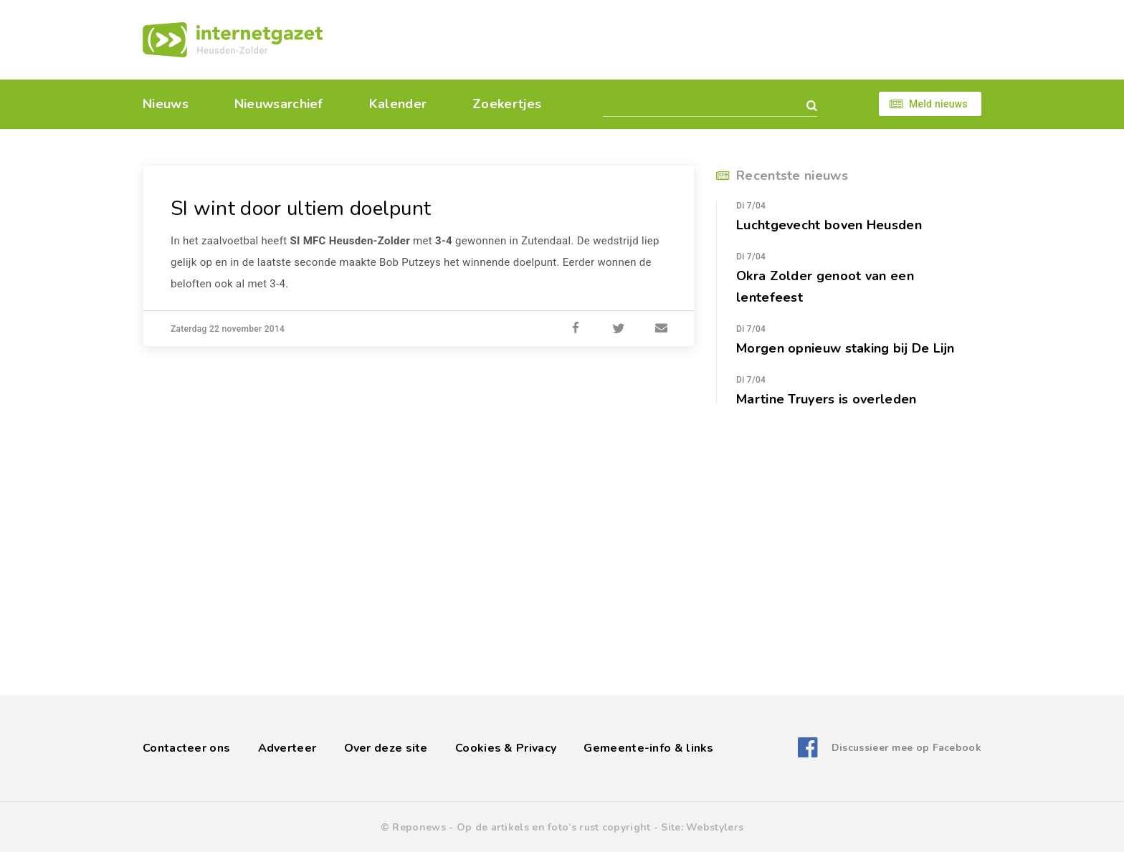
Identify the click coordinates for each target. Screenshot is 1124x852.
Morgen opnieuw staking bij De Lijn (845, 348)
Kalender (398, 104)
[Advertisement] (660, 39)
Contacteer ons (186, 748)
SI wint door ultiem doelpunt (301, 208)
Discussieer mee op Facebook (906, 748)
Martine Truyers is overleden (826, 399)
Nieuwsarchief (278, 104)
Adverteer (287, 748)
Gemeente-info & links (648, 748)
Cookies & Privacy (505, 748)
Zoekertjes (506, 104)
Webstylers (714, 827)
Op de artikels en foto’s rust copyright (554, 827)
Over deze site (386, 748)
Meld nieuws (938, 104)
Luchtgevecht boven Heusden (829, 225)
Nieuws (166, 104)
